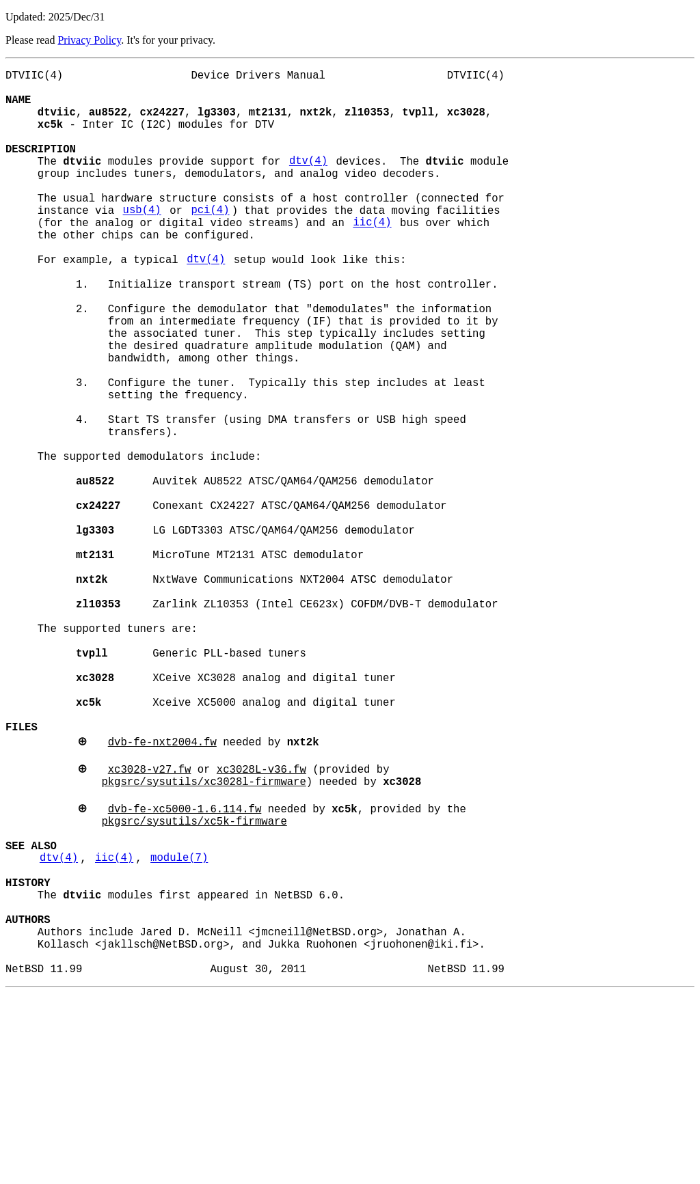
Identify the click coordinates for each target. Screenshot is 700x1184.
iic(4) (372, 257)
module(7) (179, 1024)
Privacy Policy (89, 40)
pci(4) (210, 242)
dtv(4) (308, 182)
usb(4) (142, 242)
